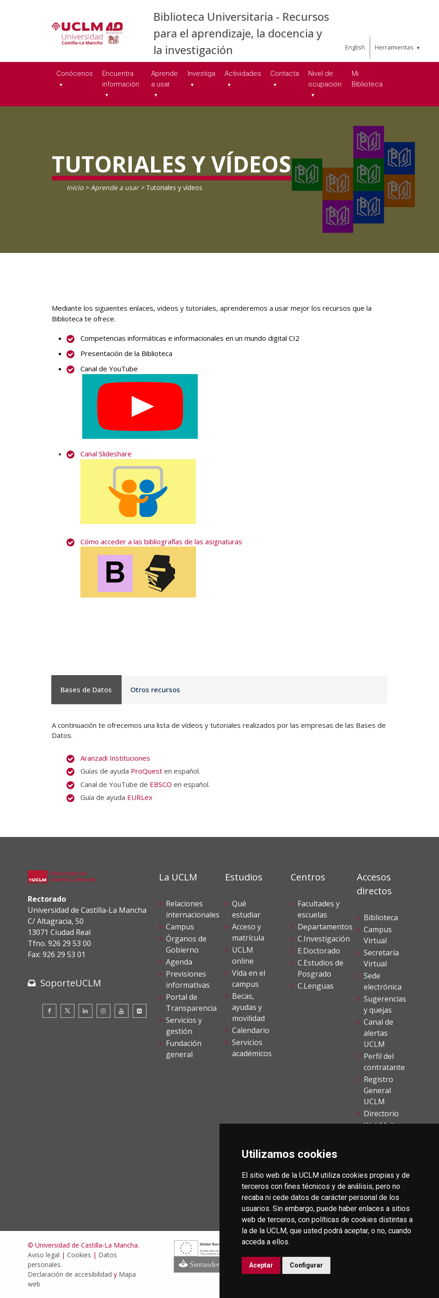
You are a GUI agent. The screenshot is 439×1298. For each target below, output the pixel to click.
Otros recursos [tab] (151, 689)
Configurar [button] (306, 1265)
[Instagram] (103, 1011)
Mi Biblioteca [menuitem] (367, 78)
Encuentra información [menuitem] (120, 78)
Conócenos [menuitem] (74, 73)
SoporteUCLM (70, 983)
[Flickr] (139, 1011)
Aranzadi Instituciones (115, 758)
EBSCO (161, 784)
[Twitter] (67, 1011)
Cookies (79, 1254)
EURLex (139, 797)
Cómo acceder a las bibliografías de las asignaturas (161, 541)
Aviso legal (44, 1254)
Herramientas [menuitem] (394, 47)
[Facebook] (49, 1011)
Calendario (250, 1030)
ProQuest (146, 770)
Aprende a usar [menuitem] (164, 78)
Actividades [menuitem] (243, 73)
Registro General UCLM (378, 1090)
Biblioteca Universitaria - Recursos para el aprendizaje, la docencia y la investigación (241, 33)
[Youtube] (121, 1011)
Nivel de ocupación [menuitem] (324, 78)
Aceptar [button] (261, 1265)
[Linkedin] (85, 1011)
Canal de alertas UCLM (378, 1033)
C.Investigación (324, 939)
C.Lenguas (316, 986)
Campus (180, 927)
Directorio (381, 1113)
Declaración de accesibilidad (70, 1274)
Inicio (75, 187)
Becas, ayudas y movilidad (248, 1007)
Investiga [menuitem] (201, 73)
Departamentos (325, 927)
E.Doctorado (319, 951)
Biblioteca (381, 917)
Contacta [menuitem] (284, 73)
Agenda (179, 962)
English (355, 47)
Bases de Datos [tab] (84, 689)
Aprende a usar (115, 187)
